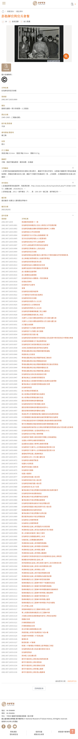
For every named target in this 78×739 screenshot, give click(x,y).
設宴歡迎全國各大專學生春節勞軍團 (35, 443)
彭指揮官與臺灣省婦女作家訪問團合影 (36, 503)
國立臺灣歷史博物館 (9, 704)
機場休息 (25, 639)
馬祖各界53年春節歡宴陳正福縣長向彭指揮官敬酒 (40, 414)
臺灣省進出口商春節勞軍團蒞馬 (33, 377)
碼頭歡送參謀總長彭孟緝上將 (32, 559)
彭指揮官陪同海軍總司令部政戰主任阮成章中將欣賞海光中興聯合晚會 (47, 337)
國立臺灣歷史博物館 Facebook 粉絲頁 (4, 726)
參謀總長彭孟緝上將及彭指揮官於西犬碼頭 (37, 529)
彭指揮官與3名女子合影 (30, 486)
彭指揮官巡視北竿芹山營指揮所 (33, 242)
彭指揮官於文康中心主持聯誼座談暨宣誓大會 (38, 447)
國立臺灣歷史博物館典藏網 (39, 3)
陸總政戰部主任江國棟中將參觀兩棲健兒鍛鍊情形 (40, 589)
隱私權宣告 (14, 734)
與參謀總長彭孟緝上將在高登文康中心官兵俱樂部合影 (41, 563)
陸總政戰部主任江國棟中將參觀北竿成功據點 (38, 602)
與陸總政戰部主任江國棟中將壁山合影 (36, 609)
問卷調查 (13, 732)
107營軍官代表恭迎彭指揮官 (32, 295)
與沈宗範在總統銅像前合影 (32, 629)
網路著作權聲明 (64, 732)
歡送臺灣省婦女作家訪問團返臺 (33, 516)
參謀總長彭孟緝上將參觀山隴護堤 (34, 553)
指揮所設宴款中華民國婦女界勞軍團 (35, 268)
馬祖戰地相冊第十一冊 (30, 222)
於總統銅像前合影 (28, 622)
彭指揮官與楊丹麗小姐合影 (32, 483)
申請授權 (6, 69)
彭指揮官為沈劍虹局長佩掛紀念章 (34, 374)
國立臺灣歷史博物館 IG (9, 726)
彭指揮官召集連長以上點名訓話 (33, 248)
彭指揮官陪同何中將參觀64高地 (33, 404)
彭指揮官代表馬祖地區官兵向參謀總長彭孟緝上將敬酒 (41, 556)
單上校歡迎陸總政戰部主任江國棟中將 (36, 612)
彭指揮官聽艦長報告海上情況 (32, 314)
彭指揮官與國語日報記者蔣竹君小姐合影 (37, 506)
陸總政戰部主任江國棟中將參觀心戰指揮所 (37, 592)
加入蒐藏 (27, 21)
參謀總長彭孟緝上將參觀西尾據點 (34, 543)
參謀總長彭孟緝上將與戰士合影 (33, 569)
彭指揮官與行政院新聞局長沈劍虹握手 (36, 344)
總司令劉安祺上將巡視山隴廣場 (33, 672)
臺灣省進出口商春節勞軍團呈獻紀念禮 (36, 384)
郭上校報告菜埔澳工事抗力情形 (33, 533)
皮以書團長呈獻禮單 (29, 271)
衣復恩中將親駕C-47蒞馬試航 (33, 635)
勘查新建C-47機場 (28, 642)
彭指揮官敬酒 (27, 387)
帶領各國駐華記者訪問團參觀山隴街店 (36, 371)
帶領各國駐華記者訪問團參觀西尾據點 (36, 351)
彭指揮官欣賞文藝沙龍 (30, 334)
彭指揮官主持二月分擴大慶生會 (33, 457)
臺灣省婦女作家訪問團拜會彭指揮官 (35, 496)
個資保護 (39, 732)
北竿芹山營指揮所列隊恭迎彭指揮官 (35, 245)
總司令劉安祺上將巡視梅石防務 (33, 665)
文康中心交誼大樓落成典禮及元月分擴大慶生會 (39, 318)
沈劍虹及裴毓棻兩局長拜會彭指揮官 (35, 347)
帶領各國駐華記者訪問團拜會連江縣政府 (37, 357)
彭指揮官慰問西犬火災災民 (32, 308)
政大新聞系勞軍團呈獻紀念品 (32, 397)
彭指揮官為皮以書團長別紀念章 (33, 265)
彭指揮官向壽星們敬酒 (30, 460)
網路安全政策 (39, 734)
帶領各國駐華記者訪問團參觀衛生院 (35, 367)
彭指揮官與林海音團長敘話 (32, 493)
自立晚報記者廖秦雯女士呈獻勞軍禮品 (36, 258)
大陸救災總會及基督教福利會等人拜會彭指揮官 (39, 616)
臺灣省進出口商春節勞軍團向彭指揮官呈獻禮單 (39, 381)
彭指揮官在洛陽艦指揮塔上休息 (33, 536)
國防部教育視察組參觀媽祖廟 (32, 400)
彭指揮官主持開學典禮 (30, 520)
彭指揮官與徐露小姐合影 (31, 477)
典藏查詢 (10, 11)
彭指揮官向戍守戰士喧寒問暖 (32, 433)
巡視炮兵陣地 (27, 281)
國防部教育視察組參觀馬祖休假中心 (35, 407)
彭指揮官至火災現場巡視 (31, 304)
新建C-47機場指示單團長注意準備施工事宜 (38, 645)
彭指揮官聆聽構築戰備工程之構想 (34, 311)
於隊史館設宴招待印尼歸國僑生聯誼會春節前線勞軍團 (41, 420)
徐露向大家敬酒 (27, 463)
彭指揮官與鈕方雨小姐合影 (32, 480)
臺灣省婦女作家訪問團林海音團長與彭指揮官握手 (40, 490)
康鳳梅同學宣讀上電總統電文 (32, 453)
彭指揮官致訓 (27, 652)
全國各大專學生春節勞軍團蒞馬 (33, 440)
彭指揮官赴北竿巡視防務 (31, 232)
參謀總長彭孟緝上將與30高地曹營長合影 (37, 566)
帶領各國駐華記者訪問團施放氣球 (34, 361)
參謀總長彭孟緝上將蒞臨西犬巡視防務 (36, 526)
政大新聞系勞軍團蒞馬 (30, 390)
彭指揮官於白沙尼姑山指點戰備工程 (35, 235)
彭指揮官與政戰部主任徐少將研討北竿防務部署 (39, 225)
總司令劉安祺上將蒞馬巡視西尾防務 (35, 659)
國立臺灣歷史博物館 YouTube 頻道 (15, 726)
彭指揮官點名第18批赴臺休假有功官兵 (36, 649)
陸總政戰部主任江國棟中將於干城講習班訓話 (38, 582)
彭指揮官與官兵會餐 (29, 251)
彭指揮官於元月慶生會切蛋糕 (32, 331)
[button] (39, 168)
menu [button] (4, 3)
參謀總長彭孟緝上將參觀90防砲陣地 (35, 546)
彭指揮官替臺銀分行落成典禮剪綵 (34, 341)
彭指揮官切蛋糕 (27, 470)
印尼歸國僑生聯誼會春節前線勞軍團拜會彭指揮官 (40, 417)
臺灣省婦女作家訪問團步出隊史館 (34, 513)
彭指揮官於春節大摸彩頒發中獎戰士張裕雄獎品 (39, 437)
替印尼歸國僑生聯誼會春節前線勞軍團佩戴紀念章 (40, 424)
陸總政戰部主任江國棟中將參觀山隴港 (36, 599)
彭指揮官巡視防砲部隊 (30, 291)
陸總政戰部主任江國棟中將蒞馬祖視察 (36, 579)
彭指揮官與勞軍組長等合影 (32, 261)
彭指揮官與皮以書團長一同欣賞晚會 (35, 278)
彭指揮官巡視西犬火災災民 (32, 301)
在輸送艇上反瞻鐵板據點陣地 (32, 539)
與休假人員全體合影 (29, 655)
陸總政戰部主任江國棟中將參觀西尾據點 (37, 586)
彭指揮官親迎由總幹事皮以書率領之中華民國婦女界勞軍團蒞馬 (45, 255)
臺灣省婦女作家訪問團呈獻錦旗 (33, 500)
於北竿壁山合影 (27, 606)
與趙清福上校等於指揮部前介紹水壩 (35, 632)
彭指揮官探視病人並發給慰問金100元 (35, 430)
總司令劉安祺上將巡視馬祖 (32, 662)
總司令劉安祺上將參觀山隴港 (32, 669)
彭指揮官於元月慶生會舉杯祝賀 (33, 328)
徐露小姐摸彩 (27, 473)
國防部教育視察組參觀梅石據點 (33, 410)
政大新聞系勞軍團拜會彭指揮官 (33, 394)
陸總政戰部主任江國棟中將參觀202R (35, 596)
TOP (72, 731)
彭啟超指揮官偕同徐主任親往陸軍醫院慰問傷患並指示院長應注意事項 (47, 427)
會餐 (23, 288)
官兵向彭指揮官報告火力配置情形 (34, 238)
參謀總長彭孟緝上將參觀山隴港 (33, 549)
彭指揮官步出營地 (28, 285)
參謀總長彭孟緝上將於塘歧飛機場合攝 (36, 573)
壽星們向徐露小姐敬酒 (30, 467)
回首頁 (3, 11)
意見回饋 (15, 21)
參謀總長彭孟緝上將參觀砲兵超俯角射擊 (37, 576)
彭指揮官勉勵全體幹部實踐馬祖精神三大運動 (38, 228)
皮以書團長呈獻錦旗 (29, 275)
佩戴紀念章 (26, 619)
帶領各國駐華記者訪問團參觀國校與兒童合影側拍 (40, 364)
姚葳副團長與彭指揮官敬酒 (32, 510)
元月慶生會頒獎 (27, 324)
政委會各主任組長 (28, 354)
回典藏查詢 (39, 688)
